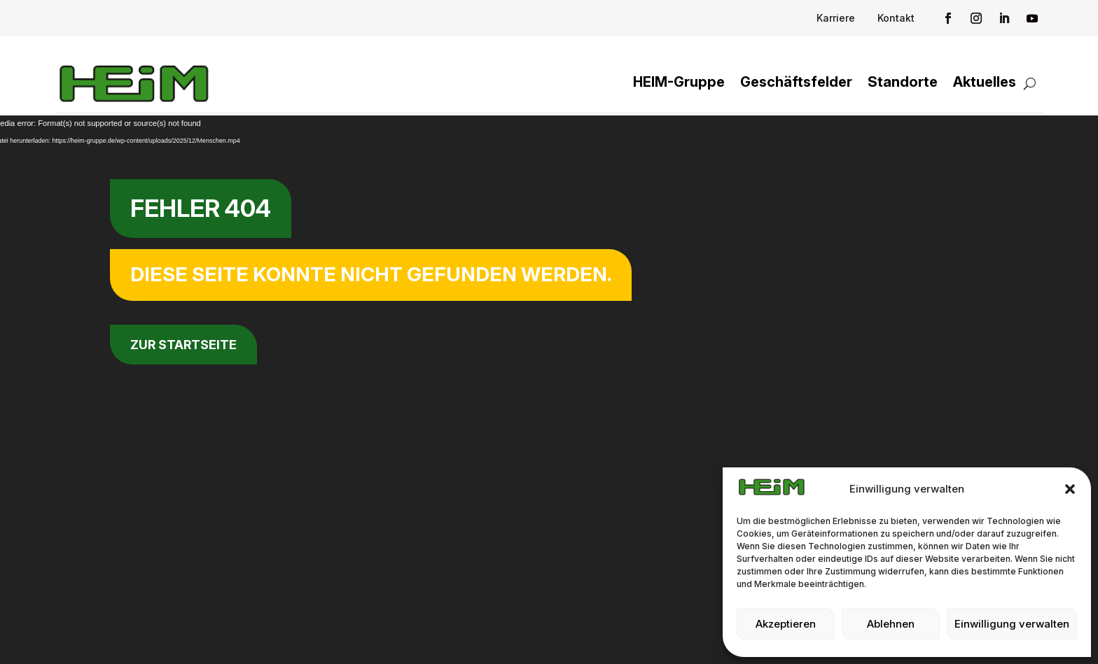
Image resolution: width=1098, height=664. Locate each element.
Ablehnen (891, 623)
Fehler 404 (200, 208)
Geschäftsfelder (796, 81)
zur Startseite (183, 344)
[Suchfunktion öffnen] (1030, 83)
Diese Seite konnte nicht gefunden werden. (370, 274)
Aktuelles (984, 81)
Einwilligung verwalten (1011, 623)
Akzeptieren (786, 623)
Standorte (903, 81)
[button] (1070, 489)
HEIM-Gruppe (679, 81)
